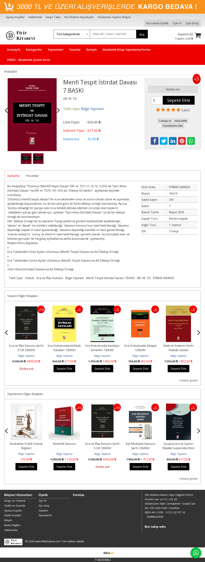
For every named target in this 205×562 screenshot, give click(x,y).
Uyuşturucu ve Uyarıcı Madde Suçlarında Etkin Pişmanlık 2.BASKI (178, 448)
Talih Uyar (16, 278)
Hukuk (29, 278)
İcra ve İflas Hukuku (49, 278)
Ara (141, 34)
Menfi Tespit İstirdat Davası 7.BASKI (110, 278)
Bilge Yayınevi (74, 278)
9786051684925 (163, 278)
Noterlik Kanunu (64, 444)
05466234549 (155, 516)
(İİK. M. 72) (144, 278)
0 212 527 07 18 (175, 512)
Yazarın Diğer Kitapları (22, 296)
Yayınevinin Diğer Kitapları (25, 394)
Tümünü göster (188, 380)
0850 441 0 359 (154, 512)
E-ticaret (96, 553)
